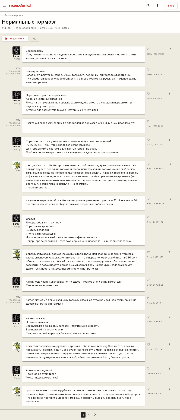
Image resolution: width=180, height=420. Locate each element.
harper (16, 56)
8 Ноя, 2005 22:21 (155, 303)
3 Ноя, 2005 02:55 (155, 204)
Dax (18, 170)
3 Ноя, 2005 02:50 (155, 169)
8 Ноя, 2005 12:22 (155, 285)
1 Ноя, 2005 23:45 (155, 126)
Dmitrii (41, 27)
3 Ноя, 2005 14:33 (155, 222)
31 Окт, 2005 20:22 (156, 74)
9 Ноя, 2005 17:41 (155, 349)
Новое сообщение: (25, 27)
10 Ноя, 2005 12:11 (155, 373)
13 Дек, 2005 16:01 (57, 27)
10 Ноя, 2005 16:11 (155, 394)
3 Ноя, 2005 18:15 (155, 257)
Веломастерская (12, 15)
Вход (171, 5)
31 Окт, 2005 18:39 (155, 54)
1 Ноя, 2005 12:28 (155, 98)
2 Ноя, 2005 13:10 (155, 144)
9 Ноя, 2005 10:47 (155, 322)
